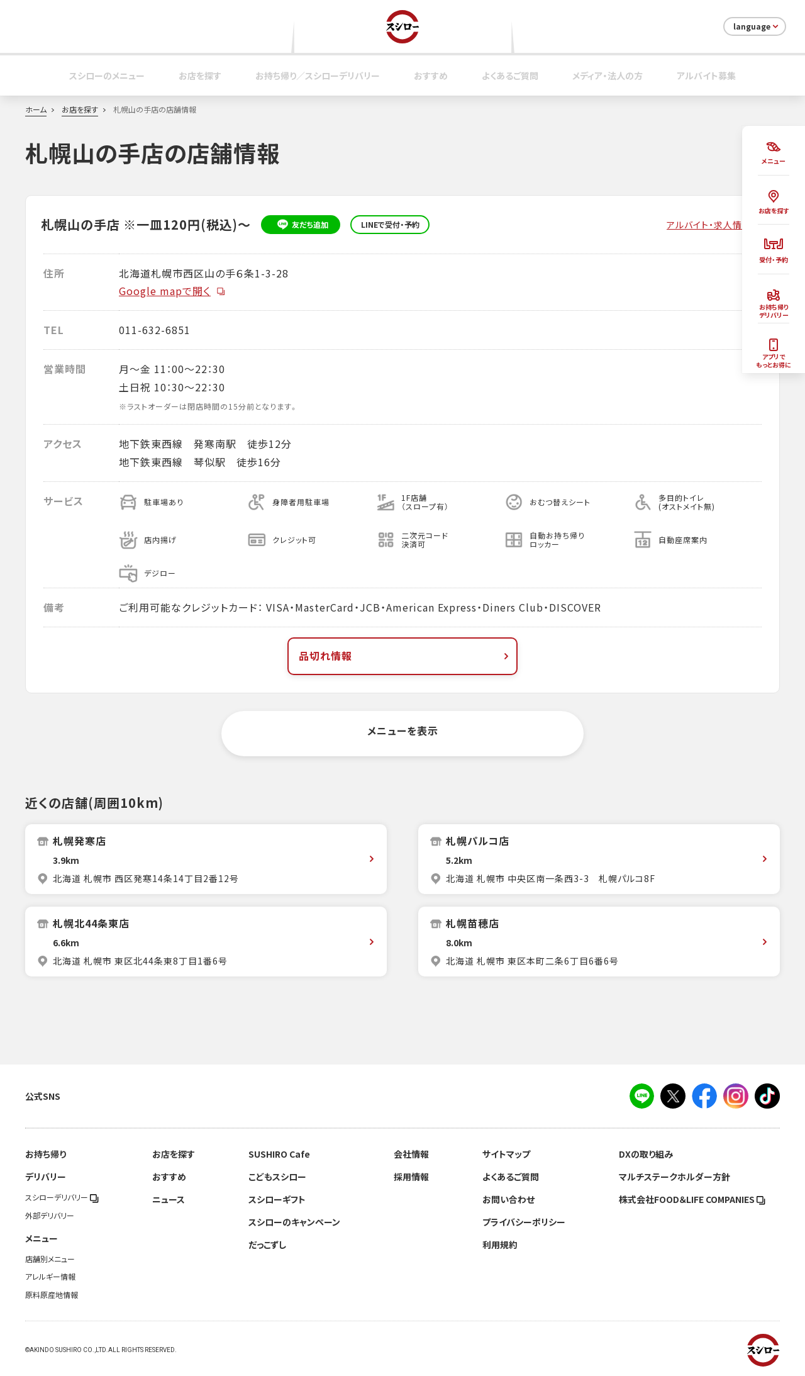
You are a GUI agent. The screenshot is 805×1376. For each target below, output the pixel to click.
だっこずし (267, 1244)
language (756, 26)
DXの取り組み (646, 1154)
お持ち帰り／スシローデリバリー (317, 75)
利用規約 (500, 1244)
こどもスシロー (277, 1176)
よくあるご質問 (510, 75)
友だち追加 (301, 224)
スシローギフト (277, 1199)
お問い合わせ (508, 1199)
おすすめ (431, 75)
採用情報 (411, 1176)
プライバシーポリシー (523, 1222)
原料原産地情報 (51, 1294)
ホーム (36, 109)
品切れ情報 (405, 655)
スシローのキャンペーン (294, 1222)
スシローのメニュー (107, 75)
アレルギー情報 (50, 1276)
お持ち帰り (45, 1154)
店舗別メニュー (50, 1259)
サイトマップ (506, 1154)
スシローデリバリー (62, 1197)
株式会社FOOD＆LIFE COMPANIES (692, 1199)
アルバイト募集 (706, 75)
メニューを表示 (402, 730)
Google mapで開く (172, 290)
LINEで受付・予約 (390, 224)
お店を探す (200, 75)
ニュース (168, 1199)
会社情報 (411, 1154)
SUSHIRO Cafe (279, 1154)
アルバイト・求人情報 (709, 224)
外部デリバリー (49, 1215)
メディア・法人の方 (607, 75)
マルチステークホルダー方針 (674, 1176)
